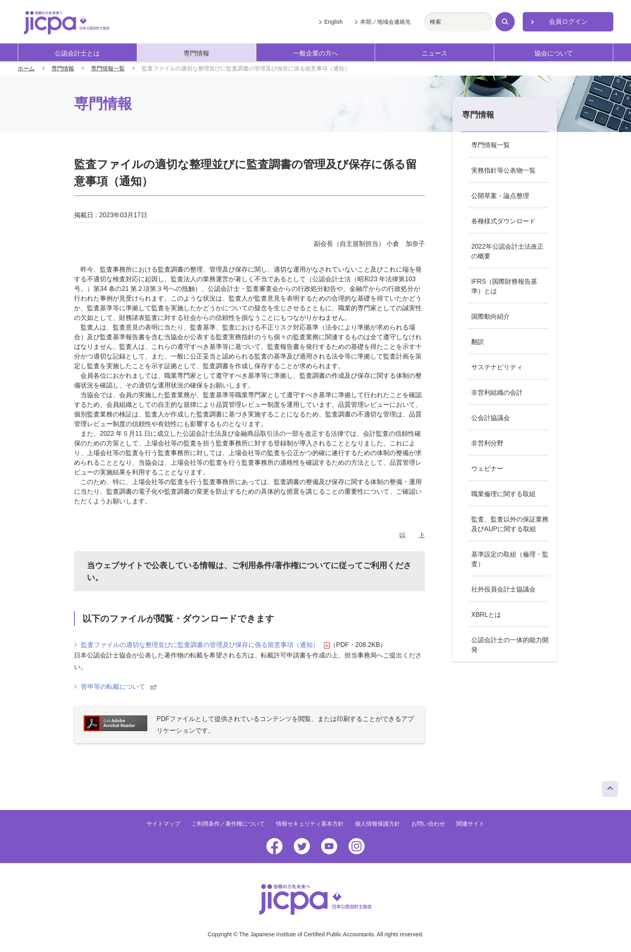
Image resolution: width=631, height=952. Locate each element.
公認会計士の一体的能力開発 (510, 645)
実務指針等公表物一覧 (503, 170)
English (333, 22)
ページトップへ (610, 787)
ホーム (26, 68)
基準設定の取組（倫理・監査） (510, 559)
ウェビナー (487, 468)
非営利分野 (487, 443)
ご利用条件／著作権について (228, 823)
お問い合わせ (428, 823)
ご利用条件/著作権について (281, 565)
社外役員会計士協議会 (503, 589)
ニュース (434, 53)
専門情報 (196, 53)
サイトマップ (163, 823)
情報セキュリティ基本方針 (310, 823)
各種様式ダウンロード (503, 221)
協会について (553, 53)
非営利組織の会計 (497, 392)
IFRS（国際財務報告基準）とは (504, 286)
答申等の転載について (119, 686)
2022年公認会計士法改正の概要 (507, 251)
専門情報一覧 (108, 68)
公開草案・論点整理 (500, 195)
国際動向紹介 (490, 316)
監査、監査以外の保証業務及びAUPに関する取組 (510, 524)
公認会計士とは (77, 53)
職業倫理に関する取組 (503, 493)
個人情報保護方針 (377, 823)
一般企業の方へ (315, 53)
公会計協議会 (490, 417)
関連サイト (470, 823)
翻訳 (477, 341)
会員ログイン (568, 21)
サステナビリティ (497, 367)
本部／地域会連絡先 (385, 22)
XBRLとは (486, 614)
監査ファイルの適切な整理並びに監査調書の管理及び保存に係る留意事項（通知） (205, 645)
